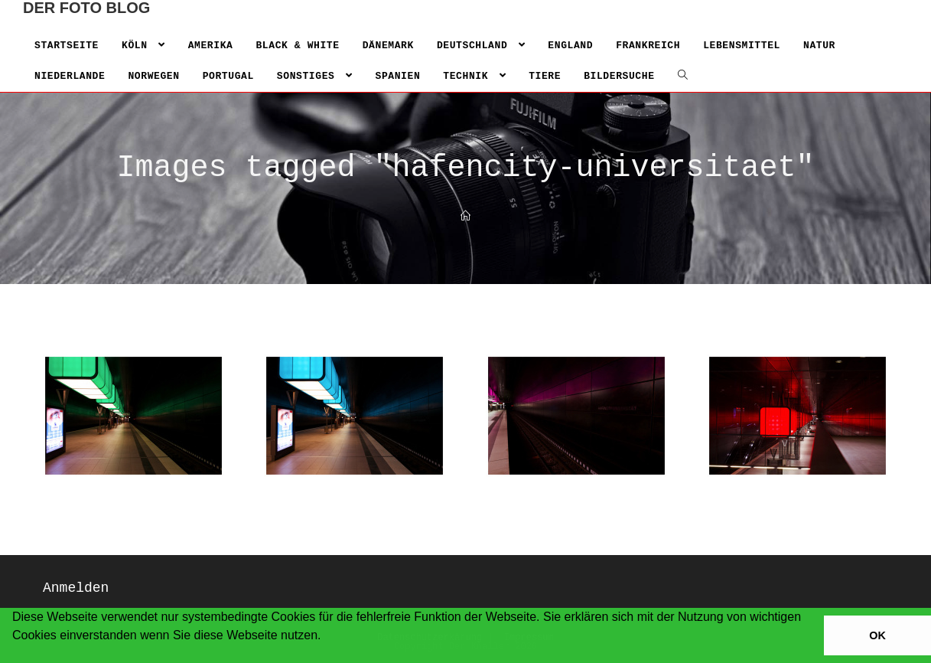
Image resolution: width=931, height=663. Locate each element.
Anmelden (76, 588)
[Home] (465, 217)
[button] (14, 655)
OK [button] (877, 635)
